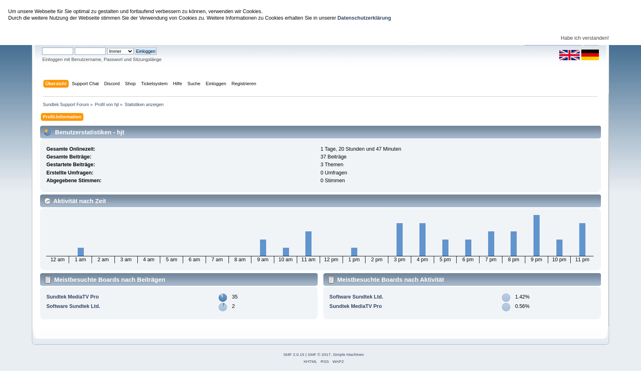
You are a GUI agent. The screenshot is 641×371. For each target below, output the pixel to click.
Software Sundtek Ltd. (73, 306)
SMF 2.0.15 (294, 354)
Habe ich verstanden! (585, 38)
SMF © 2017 (319, 354)
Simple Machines (348, 354)
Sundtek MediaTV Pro (72, 297)
